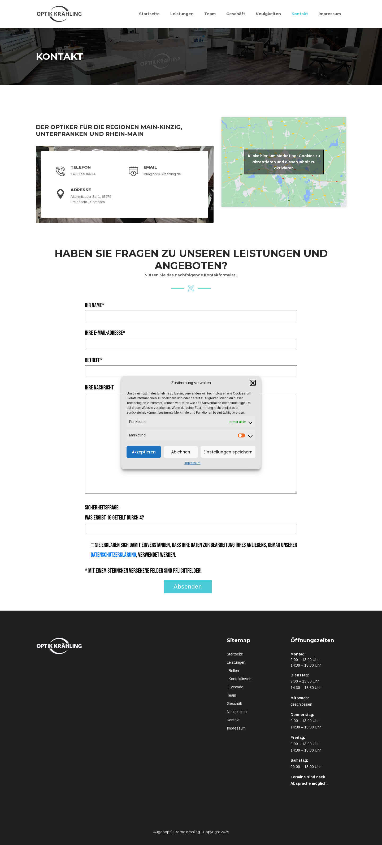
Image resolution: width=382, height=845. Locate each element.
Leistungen (182, 13)
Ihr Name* (191, 311)
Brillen (234, 670)
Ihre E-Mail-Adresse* (191, 338)
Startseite (149, 13)
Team (210, 13)
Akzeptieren (144, 451)
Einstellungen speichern (228, 451)
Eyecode (236, 687)
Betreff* (191, 366)
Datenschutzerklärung (113, 555)
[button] (252, 382)
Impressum (192, 463)
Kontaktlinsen (240, 679)
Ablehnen (180, 451)
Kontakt (300, 13)
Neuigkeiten (268, 13)
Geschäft (235, 13)
